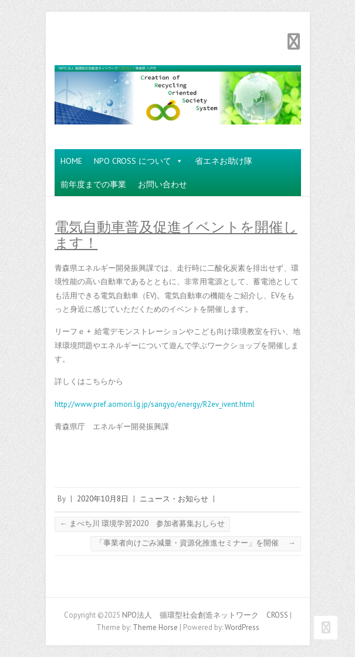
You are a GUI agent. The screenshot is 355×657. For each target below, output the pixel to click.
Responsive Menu (294, 41)
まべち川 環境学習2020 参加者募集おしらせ (142, 523)
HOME (71, 161)
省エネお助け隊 (223, 161)
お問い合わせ (162, 184)
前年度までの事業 (93, 184)
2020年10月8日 (103, 499)
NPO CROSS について (138, 161)
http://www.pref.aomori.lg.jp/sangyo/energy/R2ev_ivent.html (155, 404)
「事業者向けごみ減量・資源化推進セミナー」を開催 (196, 543)
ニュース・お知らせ (174, 499)
